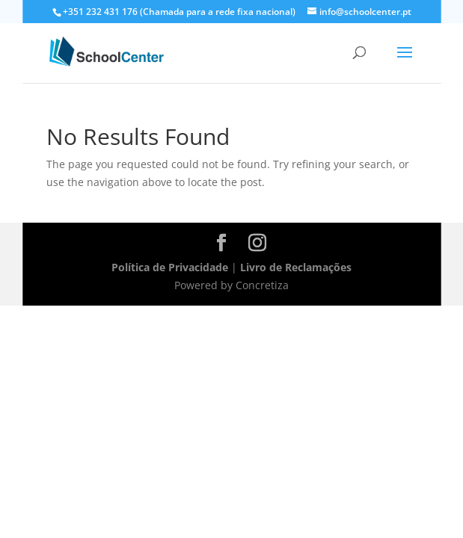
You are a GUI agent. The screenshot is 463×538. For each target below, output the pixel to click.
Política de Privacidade (169, 267)
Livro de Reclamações (296, 267)
